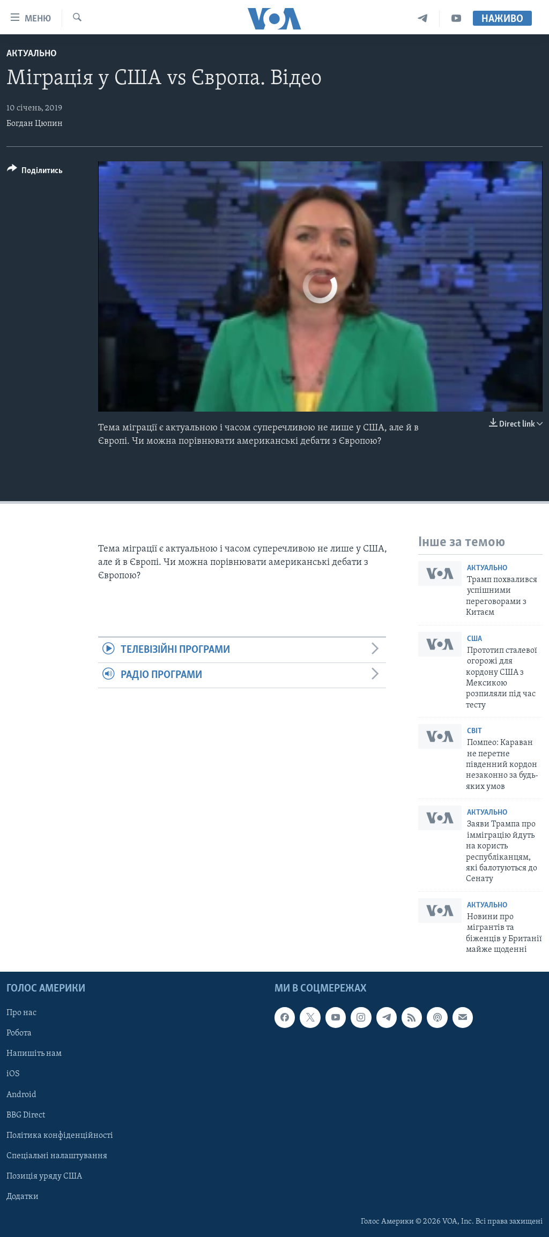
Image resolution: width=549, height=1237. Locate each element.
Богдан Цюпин (34, 124)
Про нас (21, 1013)
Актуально (31, 54)
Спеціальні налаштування (56, 1155)
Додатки (22, 1196)
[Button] (35, 172)
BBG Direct (25, 1115)
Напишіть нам (34, 1053)
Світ (474, 731)
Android (21, 1094)
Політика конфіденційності (59, 1135)
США (474, 639)
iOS (13, 1074)
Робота (19, 1033)
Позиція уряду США (44, 1176)
